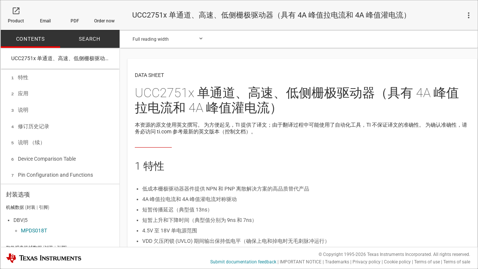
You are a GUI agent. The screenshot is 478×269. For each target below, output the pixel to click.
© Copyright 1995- (342, 254)
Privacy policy (367, 262)
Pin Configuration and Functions (52, 170)
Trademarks (337, 262)
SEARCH (89, 39)
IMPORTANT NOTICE (301, 262)
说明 (19, 108)
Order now (104, 21)
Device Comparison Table (43, 155)
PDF (75, 21)
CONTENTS (30, 39)
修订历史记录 (30, 124)
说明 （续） (28, 139)
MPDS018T (34, 229)
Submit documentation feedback (243, 262)
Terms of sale (456, 262)
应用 (19, 93)
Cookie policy (397, 262)
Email (45, 21)
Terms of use (427, 262)
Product (16, 21)
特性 (19, 77)
